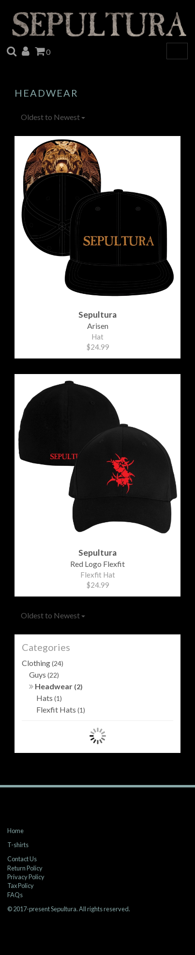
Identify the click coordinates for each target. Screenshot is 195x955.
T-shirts (18, 845)
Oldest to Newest (53, 116)
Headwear (56, 686)
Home (15, 831)
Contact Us (22, 859)
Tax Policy (20, 885)
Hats (49, 697)
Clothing (42, 662)
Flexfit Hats (60, 709)
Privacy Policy (26, 877)
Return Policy (25, 868)
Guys (44, 674)
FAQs (15, 895)
